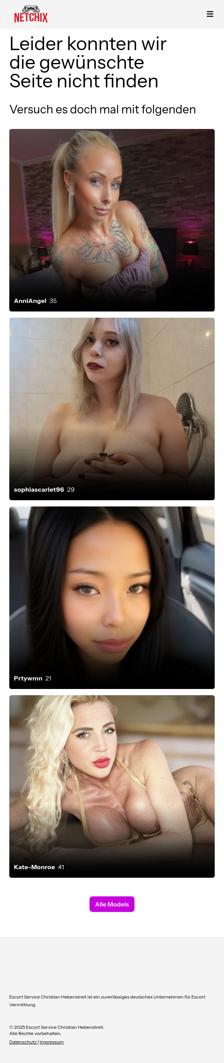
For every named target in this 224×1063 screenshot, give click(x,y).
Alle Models (112, 904)
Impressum (52, 1042)
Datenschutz (23, 1042)
